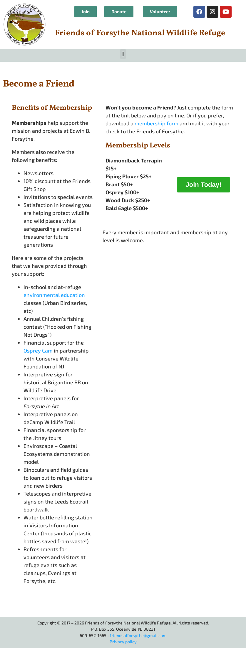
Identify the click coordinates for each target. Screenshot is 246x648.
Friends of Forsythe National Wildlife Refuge (140, 33)
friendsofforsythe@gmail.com (138, 635)
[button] (123, 54)
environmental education (54, 295)
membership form (156, 123)
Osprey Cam (38, 350)
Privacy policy (123, 641)
